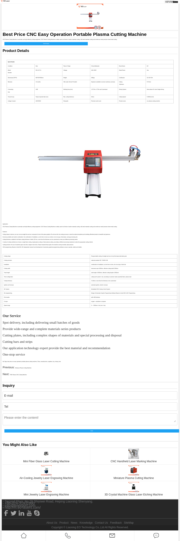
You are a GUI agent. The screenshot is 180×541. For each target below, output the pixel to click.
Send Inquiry (46, 43)
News (74, 522)
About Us (51, 522)
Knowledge (86, 522)
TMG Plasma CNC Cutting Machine (18, 374)
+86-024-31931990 (20, 503)
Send (91, 430)
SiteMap (129, 522)
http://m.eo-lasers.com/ (23, 507)
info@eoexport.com (20, 505)
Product (63, 522)
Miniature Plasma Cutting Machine (23, 368)
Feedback (116, 522)
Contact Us (101, 522)
